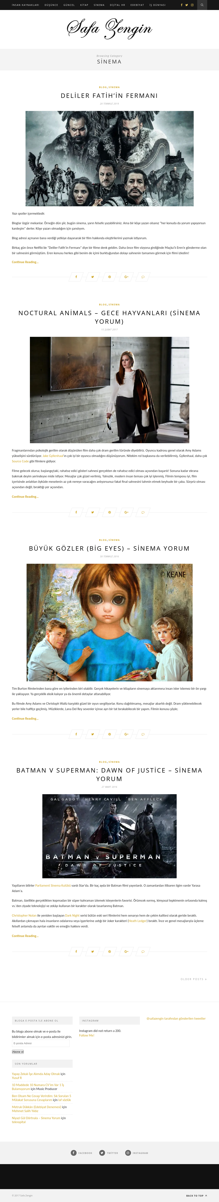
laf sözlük (64, 1100)
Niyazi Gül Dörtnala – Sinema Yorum (36, 1118)
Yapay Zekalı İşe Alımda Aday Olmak (36, 1074)
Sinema (99, 4)
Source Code (20, 461)
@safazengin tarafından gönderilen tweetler (176, 1018)
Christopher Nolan (24, 915)
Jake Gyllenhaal (53, 456)
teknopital (19, 1122)
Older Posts (194, 979)
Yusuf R (17, 1078)
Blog (103, 87)
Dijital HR (117, 4)
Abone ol (17, 1051)
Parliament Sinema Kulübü (53, 885)
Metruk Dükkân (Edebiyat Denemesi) (36, 1107)
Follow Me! (86, 1035)
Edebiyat (137, 4)
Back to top (196, 1195)
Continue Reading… (25, 262)
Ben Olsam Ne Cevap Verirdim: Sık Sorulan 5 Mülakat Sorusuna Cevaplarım (41, 1098)
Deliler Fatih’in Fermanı (109, 95)
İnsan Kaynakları (25, 4)
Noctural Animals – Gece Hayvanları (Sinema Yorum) (109, 317)
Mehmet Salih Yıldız (25, 1111)
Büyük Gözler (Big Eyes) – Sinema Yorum (109, 548)
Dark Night (72, 915)
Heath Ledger (138, 921)
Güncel (69, 4)
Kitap (84, 4)
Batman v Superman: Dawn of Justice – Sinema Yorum (109, 774)
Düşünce (51, 4)
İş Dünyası (157, 4)
